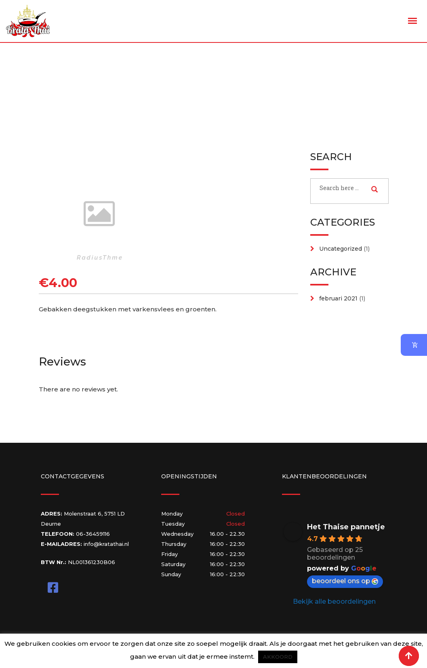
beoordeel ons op (345, 581)
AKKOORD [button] (277, 656)
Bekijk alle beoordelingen (334, 601)
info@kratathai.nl (106, 544)
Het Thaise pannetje (346, 526)
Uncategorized (340, 248)
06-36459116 (93, 534)
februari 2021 (338, 298)
